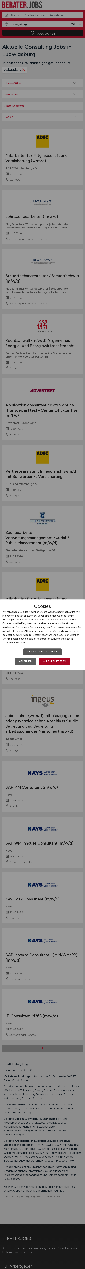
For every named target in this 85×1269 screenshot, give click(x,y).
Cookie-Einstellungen (42, 651)
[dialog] (42, 634)
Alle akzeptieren (54, 661)
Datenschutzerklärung (14, 642)
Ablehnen (25, 661)
